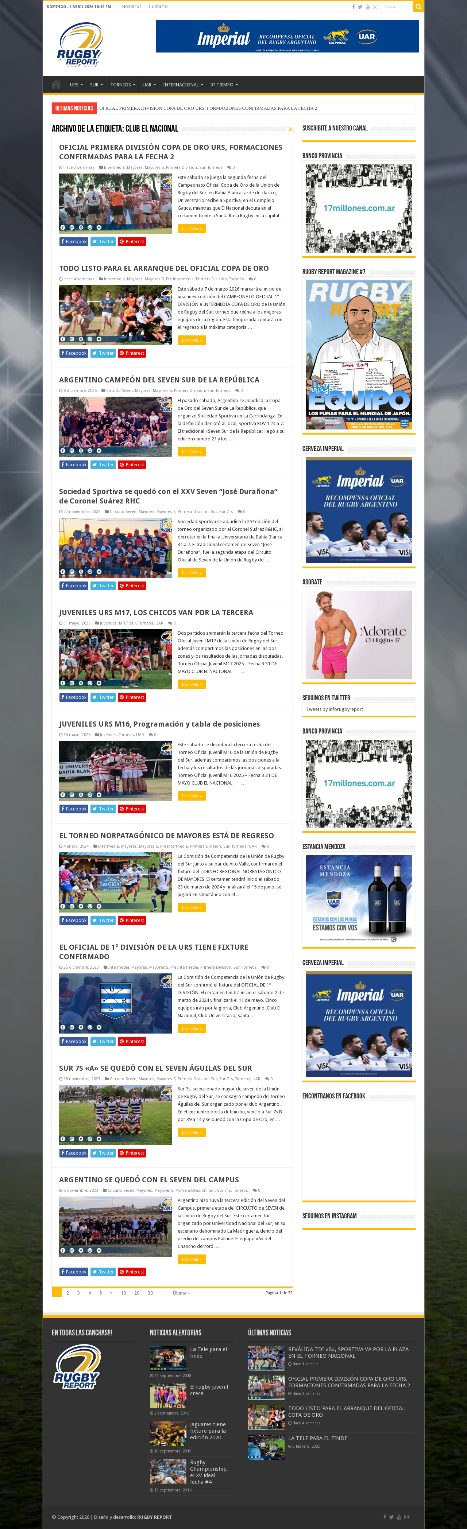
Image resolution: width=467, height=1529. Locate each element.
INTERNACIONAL (181, 84)
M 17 (123, 623)
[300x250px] (359, 899)
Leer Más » (192, 228)
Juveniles (108, 623)
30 (150, 1293)
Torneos (215, 167)
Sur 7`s (226, 511)
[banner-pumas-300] (359, 510)
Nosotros (132, 6)
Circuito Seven (119, 390)
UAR (147, 84)
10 (123, 1293)
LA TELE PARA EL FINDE (317, 1438)
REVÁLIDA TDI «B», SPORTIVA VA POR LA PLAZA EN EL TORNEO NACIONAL (348, 1352)
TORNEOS (120, 84)
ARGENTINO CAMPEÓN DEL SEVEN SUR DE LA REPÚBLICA (159, 380)
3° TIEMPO (222, 84)
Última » (181, 1293)
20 (136, 1293)
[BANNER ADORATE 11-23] (359, 634)
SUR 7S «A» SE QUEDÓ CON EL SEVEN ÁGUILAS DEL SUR (155, 1068)
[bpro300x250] (359, 208)
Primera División (181, 167)
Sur (202, 167)
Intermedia (114, 167)
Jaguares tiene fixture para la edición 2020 (208, 1431)
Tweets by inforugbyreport (334, 709)
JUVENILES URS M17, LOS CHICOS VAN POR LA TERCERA (156, 612)
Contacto (158, 6)
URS (74, 84)
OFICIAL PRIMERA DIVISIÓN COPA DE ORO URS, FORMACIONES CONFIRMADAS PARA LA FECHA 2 (208, 108)
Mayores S (154, 167)
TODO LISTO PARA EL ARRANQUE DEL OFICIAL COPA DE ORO (164, 268)
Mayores (135, 167)
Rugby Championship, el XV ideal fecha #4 (209, 1472)
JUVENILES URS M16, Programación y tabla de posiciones (159, 724)
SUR (94, 84)
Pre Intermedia (180, 279)
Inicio (56, 84)
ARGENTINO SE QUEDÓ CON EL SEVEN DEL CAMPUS (149, 1179)
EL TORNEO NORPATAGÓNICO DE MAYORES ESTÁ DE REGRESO (166, 835)
